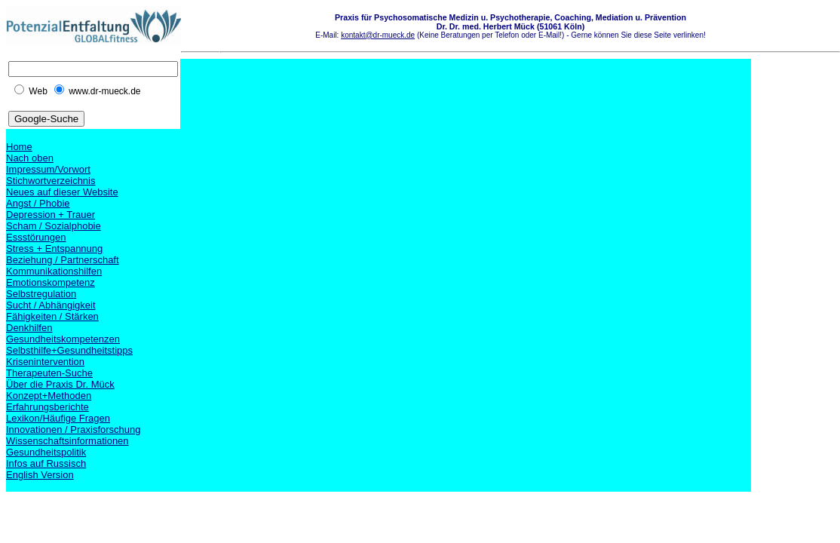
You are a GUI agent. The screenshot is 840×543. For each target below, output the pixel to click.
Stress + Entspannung (54, 248)
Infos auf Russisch (46, 463)
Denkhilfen (29, 327)
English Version (40, 474)
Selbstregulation (41, 293)
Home (19, 146)
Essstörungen (36, 237)
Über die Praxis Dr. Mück (60, 384)
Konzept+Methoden (48, 395)
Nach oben (30, 158)
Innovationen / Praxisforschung (73, 429)
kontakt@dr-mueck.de (378, 35)
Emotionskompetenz (50, 282)
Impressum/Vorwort (48, 169)
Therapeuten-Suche (49, 373)
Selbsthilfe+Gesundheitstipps (69, 350)
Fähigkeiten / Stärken (52, 316)
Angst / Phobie (38, 203)
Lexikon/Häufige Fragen (58, 418)
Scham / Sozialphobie (53, 226)
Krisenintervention (45, 361)
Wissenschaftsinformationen (67, 440)
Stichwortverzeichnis (51, 180)
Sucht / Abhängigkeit (51, 305)
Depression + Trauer (50, 214)
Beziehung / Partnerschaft (62, 259)
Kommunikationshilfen (54, 271)
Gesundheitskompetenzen (63, 339)
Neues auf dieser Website (62, 192)
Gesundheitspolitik (46, 452)
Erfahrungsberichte (47, 407)
